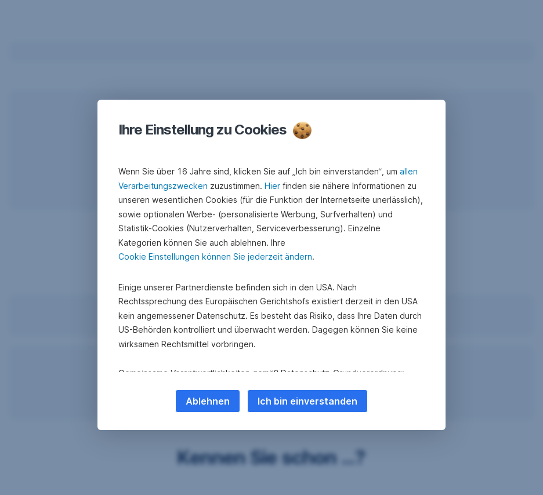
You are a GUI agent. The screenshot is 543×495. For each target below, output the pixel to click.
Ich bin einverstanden (307, 401)
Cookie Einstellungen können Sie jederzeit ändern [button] (215, 256)
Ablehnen (208, 401)
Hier (272, 186)
